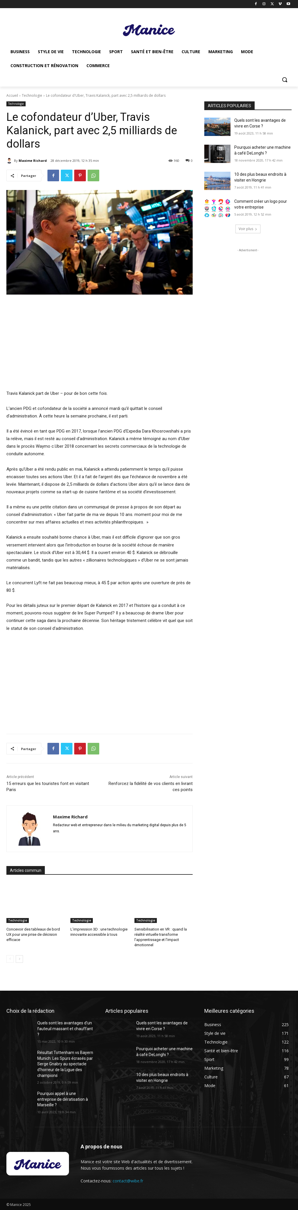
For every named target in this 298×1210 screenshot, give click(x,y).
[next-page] (19, 959)
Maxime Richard (33, 160)
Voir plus (248, 228)
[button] (285, 80)
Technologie (32, 95)
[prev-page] (10, 959)
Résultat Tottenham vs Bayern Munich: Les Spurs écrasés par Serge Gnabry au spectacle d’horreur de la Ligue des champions (65, 1064)
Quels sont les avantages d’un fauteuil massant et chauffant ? (65, 1029)
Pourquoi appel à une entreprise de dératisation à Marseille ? (62, 1099)
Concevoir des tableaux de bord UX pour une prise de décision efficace (33, 934)
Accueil (12, 95)
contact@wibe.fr (128, 1181)
